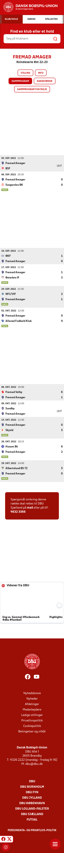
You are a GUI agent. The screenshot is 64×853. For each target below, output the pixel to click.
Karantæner (44, 81)
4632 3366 (18, 511)
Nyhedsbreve (32, 693)
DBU (32, 781)
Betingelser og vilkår (32, 731)
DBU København (32, 803)
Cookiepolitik (32, 726)
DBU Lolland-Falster (32, 808)
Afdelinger (32, 704)
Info (41, 73)
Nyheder (32, 698)
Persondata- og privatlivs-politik (32, 830)
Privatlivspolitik (32, 720)
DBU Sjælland (32, 814)
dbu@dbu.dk (34, 763)
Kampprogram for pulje (32, 89)
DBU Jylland (32, 797)
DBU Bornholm (32, 786)
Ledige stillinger (32, 715)
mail (30, 507)
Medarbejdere (32, 709)
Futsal (32, 819)
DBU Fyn (32, 792)
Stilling (25, 73)
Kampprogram (20, 81)
